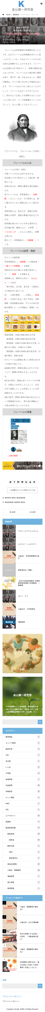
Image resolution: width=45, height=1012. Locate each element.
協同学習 (23, 749)
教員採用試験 (21, 498)
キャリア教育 (23, 743)
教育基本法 (24, 858)
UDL (23, 755)
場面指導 (23, 876)
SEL (23, 809)
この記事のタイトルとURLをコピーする (22, 490)
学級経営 (23, 791)
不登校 (23, 773)
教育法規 (23, 846)
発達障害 (23, 779)
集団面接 (23, 888)
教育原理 (12, 42)
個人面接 (23, 882)
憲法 (24, 852)
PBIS (23, 803)
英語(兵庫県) (23, 864)
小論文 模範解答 (23, 870)
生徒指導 (23, 785)
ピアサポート (23, 815)
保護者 (23, 821)
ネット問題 (23, 797)
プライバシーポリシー (11, 1001)
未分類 (23, 761)
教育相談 (23, 737)
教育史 (14, 498)
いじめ (23, 767)
